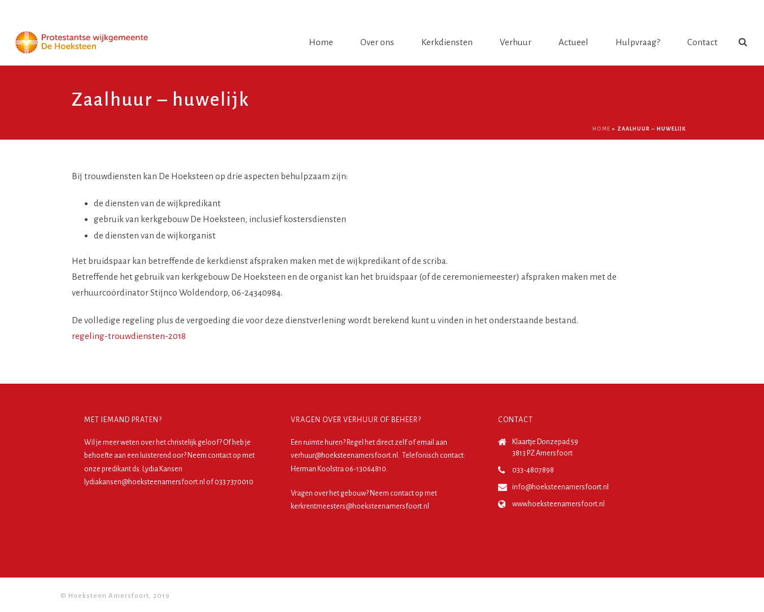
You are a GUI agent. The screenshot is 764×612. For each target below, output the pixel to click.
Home (321, 42)
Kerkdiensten (447, 42)
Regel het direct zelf (377, 442)
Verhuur (515, 42)
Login (728, 10)
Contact (702, 42)
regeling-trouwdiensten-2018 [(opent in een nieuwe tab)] (129, 336)
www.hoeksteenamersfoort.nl (558, 504)
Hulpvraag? (637, 42)
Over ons (377, 42)
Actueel (573, 42)
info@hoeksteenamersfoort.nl (560, 487)
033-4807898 (533, 470)
